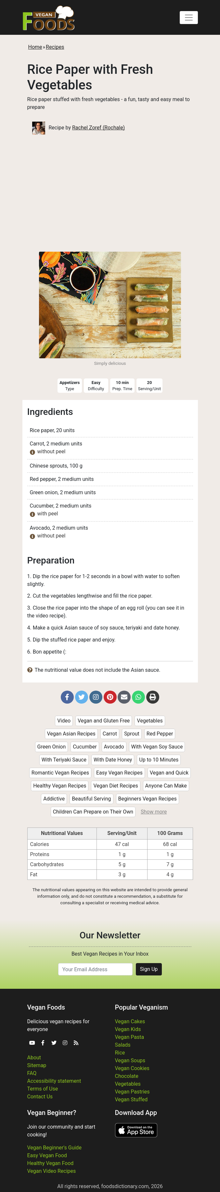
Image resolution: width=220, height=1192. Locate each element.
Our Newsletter (110, 935)
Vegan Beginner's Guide (54, 1148)
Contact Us (40, 1096)
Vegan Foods (46, 1007)
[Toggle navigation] (189, 17)
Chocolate (126, 1076)
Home (35, 47)
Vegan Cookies (132, 1068)
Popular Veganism (141, 1007)
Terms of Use (42, 1089)
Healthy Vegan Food (50, 1163)
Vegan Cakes (130, 1021)
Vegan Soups (130, 1060)
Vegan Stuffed (131, 1099)
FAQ (32, 1073)
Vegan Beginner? (51, 1113)
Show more (154, 812)
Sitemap (36, 1065)
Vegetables (128, 1084)
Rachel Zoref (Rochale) (98, 128)
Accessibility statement (54, 1081)
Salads (123, 1045)
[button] (67, 697)
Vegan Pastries (132, 1092)
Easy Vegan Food (47, 1155)
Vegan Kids (128, 1029)
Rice (120, 1053)
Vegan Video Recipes (51, 1171)
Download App (136, 1113)
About (34, 1057)
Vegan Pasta (129, 1037)
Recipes (55, 47)
